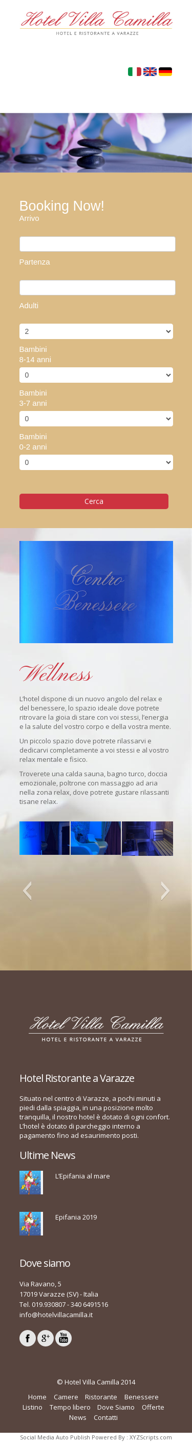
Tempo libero (70, 1407)
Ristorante (101, 1396)
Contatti (106, 1417)
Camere (66, 1396)
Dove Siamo (116, 1407)
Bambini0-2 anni (33, 441)
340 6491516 (89, 1304)
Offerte (153, 1407)
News (78, 1417)
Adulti (29, 305)
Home (37, 1396)
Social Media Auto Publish (55, 1437)
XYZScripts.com (151, 1437)
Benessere (141, 1396)
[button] (27, 891)
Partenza (34, 261)
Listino (32, 1407)
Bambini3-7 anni (33, 397)
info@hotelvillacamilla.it (56, 1314)
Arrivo (29, 218)
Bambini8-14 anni (35, 354)
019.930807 (49, 1304)
